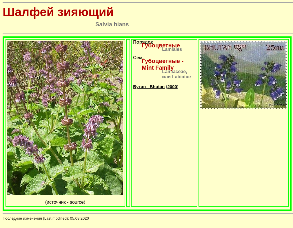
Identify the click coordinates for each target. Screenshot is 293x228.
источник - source (65, 202)
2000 (172, 86)
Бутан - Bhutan (149, 86)
